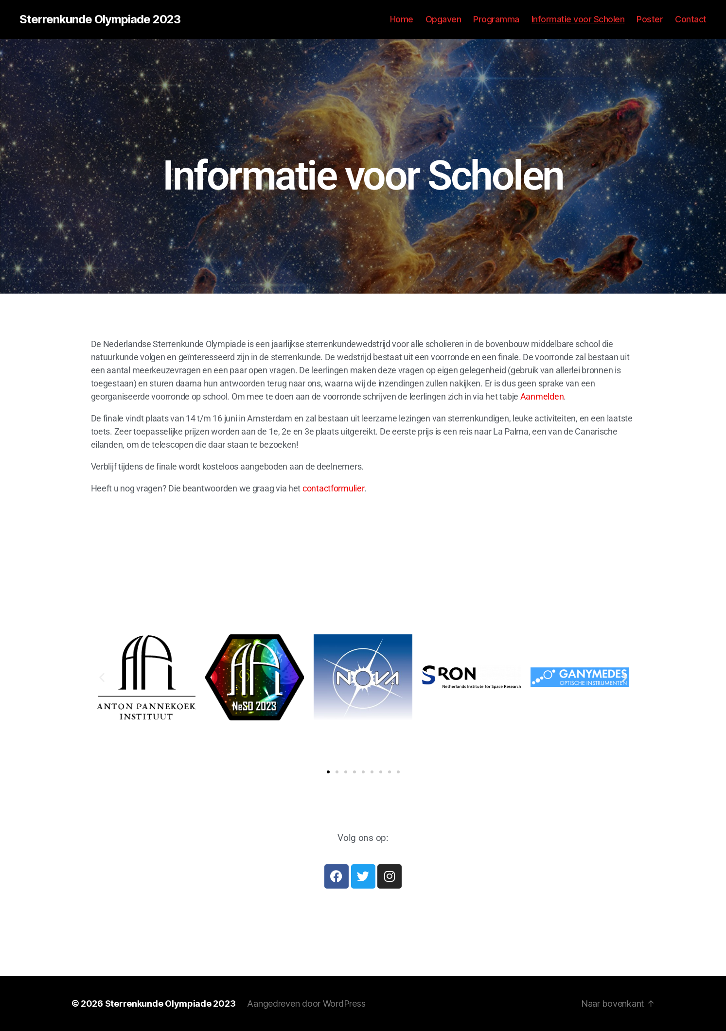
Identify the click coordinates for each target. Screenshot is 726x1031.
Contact (691, 19)
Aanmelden (542, 396)
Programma (496, 19)
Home (401, 19)
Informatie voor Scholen (578, 19)
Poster (650, 19)
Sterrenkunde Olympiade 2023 (99, 19)
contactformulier (333, 488)
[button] (102, 677)
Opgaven (443, 19)
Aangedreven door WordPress (306, 1003)
